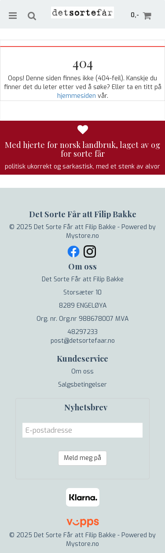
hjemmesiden (76, 96)
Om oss (82, 371)
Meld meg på (82, 458)
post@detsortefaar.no (83, 341)
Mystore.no (82, 236)
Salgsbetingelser (82, 385)
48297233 (82, 332)
